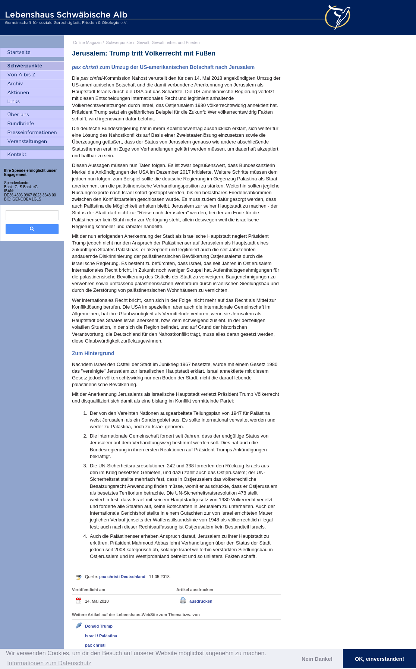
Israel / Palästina (101, 636)
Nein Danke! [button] (317, 659)
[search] (32, 215)
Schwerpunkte (119, 42)
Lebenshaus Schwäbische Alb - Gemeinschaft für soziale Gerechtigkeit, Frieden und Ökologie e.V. (65, 17)
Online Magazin (87, 42)
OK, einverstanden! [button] (379, 659)
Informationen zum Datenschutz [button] (49, 663)
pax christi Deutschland (122, 576)
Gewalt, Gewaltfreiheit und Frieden (167, 42)
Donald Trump (99, 626)
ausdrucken (200, 601)
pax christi (95, 645)
